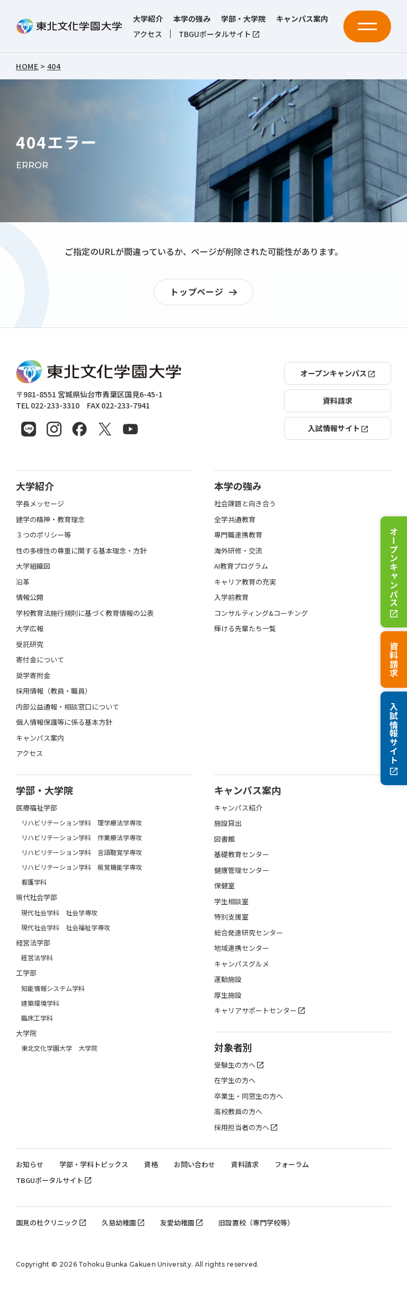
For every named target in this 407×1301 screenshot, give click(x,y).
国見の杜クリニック (51, 1222)
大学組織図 (33, 566)
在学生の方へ (234, 1080)
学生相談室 (231, 901)
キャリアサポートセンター (259, 1010)
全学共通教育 (234, 519)
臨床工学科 (37, 1017)
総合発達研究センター (248, 932)
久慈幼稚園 (123, 1222)
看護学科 (34, 881)
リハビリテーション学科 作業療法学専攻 (81, 837)
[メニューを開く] (367, 26)
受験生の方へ (238, 1065)
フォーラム (292, 1164)
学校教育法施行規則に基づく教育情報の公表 (85, 613)
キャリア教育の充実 (245, 582)
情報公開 (29, 597)
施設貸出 (228, 823)
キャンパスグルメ (241, 964)
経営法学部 (33, 943)
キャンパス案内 (302, 18)
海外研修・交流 (238, 550)
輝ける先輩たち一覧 (245, 628)
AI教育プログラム (241, 566)
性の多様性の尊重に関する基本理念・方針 (81, 550)
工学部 (26, 973)
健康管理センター (241, 870)
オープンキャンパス (393, 572)
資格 (151, 1164)
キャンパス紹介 (238, 808)
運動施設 (228, 979)
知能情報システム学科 (53, 988)
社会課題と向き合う (245, 503)
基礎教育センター (241, 854)
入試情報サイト (393, 738)
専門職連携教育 (238, 535)
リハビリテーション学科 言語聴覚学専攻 (81, 852)
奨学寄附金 (33, 675)
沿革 (23, 582)
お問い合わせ (194, 1164)
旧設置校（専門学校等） (256, 1222)
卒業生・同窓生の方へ (248, 1096)
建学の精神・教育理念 (50, 519)
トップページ (206, 292)
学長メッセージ (40, 503)
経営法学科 (37, 957)
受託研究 (29, 644)
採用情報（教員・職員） (54, 691)
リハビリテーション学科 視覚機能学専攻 (81, 866)
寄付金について (40, 659)
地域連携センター (241, 948)
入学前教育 (231, 597)
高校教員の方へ (238, 1111)
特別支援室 (231, 917)
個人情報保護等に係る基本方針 (64, 722)
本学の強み (191, 18)
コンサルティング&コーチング (261, 613)
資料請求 (393, 659)
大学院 (26, 1033)
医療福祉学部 (36, 808)
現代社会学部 (36, 897)
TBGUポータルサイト (219, 34)
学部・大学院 (243, 18)
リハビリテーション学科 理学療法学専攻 (81, 822)
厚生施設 (228, 995)
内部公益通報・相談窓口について (67, 707)
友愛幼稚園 (181, 1222)
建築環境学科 (40, 1002)
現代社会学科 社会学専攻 (59, 912)
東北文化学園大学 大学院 (59, 1047)
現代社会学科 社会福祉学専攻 (65, 927)
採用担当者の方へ (245, 1127)
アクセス (147, 34)
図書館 (224, 839)
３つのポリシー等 (43, 535)
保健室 (224, 885)
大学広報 (29, 628)
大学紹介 (148, 18)
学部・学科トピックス (93, 1164)
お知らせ (29, 1164)
